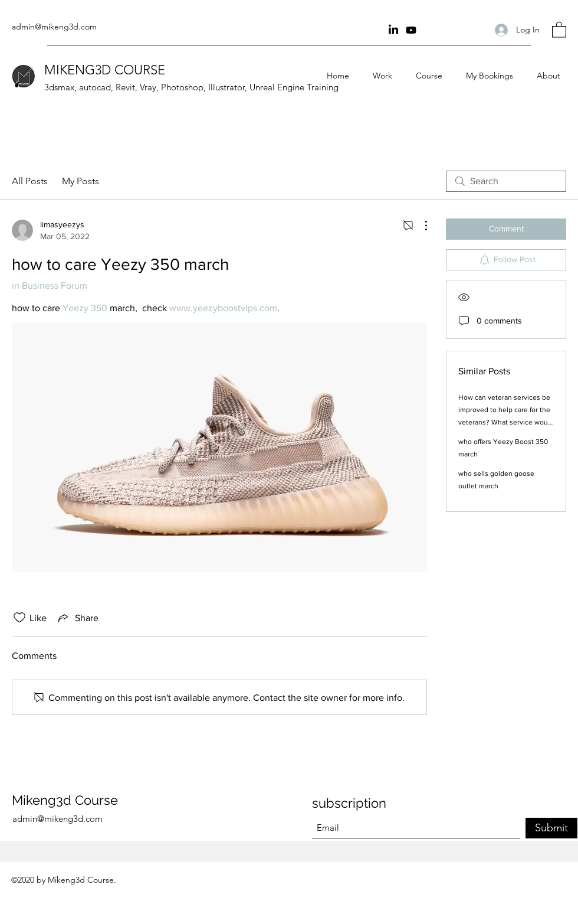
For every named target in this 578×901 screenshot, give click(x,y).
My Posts (80, 181)
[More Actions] (420, 225)
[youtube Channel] (411, 30)
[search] (506, 181)
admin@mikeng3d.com (54, 26)
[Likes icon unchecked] (19, 618)
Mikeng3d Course (65, 800)
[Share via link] (77, 618)
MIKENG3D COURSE (104, 70)
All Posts (30, 181)
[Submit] (551, 828)
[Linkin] (393, 30)
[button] (559, 29)
